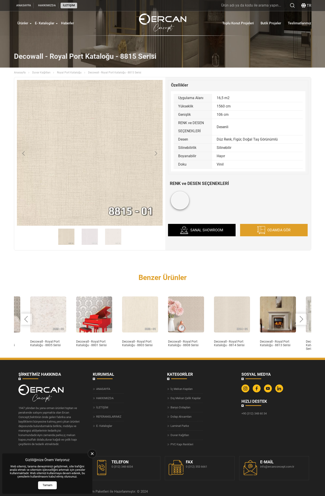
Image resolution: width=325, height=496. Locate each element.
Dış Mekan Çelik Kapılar (185, 398)
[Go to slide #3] (113, 237)
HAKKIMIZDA (47, 5)
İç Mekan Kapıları (181, 389)
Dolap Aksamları (180, 416)
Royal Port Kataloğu (69, 72)
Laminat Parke (179, 426)
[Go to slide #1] (66, 237)
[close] (92, 453)
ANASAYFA (23, 5)
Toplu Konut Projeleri (238, 23)
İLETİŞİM (69, 5)
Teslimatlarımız (299, 23)
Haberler (67, 23)
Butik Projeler (271, 23)
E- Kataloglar (44, 23)
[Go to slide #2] (89, 237)
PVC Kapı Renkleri (181, 444)
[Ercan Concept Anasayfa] (163, 23)
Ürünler (22, 23)
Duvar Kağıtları (41, 72)
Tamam (47, 485)
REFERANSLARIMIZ (108, 416)
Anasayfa (20, 72)
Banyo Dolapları (180, 407)
